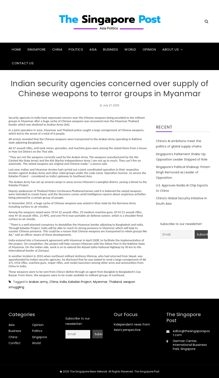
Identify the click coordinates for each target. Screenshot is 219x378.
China (57, 49)
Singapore (36, 49)
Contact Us (23, 63)
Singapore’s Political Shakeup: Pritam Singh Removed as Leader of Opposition (183, 172)
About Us (170, 49)
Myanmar (100, 282)
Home (16, 49)
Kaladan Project (80, 282)
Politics (76, 49)
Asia (93, 49)
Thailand (115, 282)
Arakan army (38, 282)
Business (110, 49)
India (63, 282)
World (130, 49)
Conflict (15, 343)
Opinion (149, 49)
